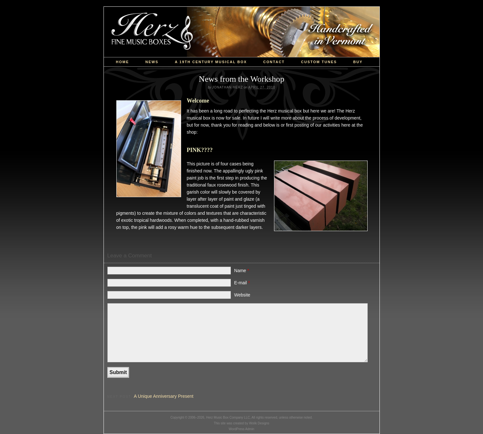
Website (242, 294)
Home (122, 62)
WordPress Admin (241, 429)
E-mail (242, 282)
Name (241, 270)
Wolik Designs (259, 423)
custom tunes (319, 62)
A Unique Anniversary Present (163, 396)
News (151, 62)
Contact (274, 62)
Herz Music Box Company (241, 32)
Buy (357, 62)
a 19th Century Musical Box (211, 62)
